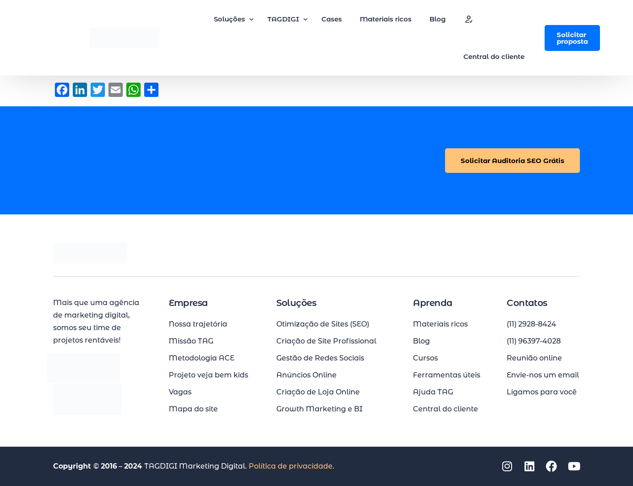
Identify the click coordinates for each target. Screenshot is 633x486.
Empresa (188, 302)
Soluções (296, 302)
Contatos (527, 302)
